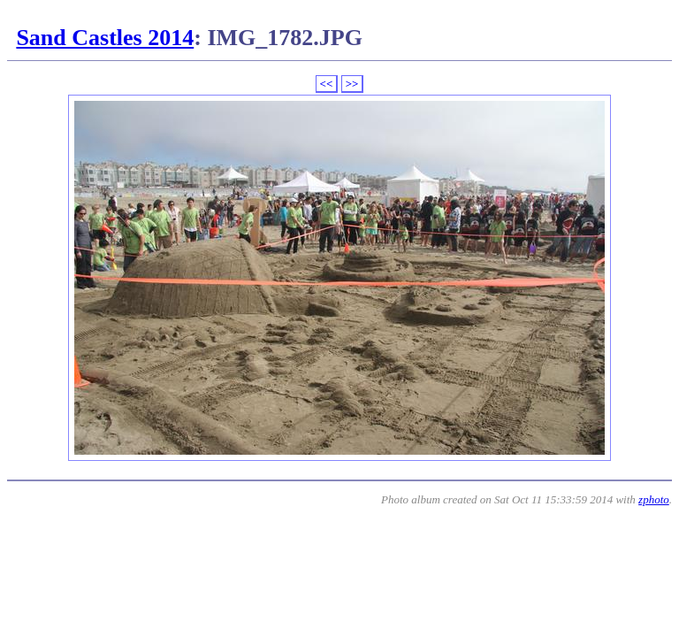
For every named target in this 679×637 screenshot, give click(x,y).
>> (352, 83)
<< (326, 83)
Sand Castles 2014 (105, 37)
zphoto (653, 499)
